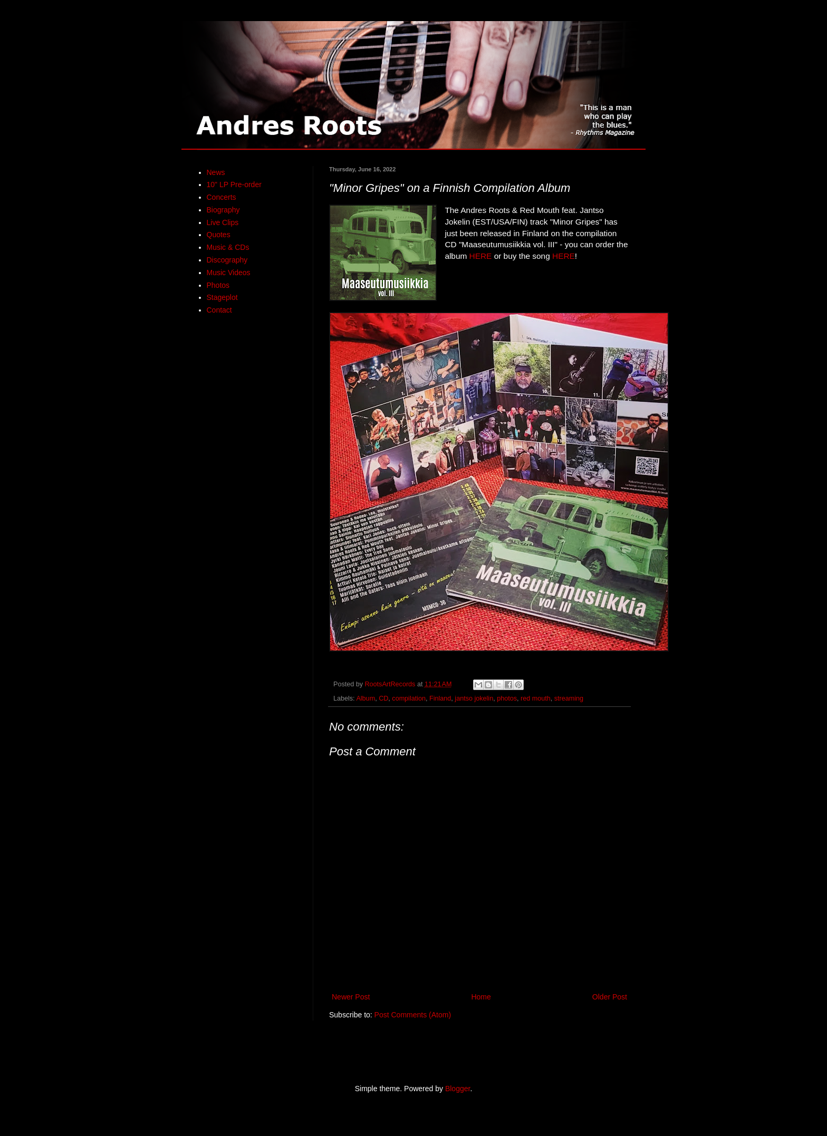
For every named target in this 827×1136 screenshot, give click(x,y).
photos (507, 698)
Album (365, 698)
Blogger (457, 1088)
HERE (480, 255)
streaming (568, 698)
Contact (219, 310)
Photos (218, 285)
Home (481, 997)
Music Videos (229, 272)
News (216, 172)
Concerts (221, 197)
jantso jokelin (474, 698)
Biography (223, 210)
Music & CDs (228, 247)
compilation (409, 698)
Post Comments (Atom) (412, 1015)
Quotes (218, 234)
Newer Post (351, 997)
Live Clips (223, 222)
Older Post (609, 997)
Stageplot (222, 297)
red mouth (536, 698)
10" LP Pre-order (234, 184)
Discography (227, 260)
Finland (440, 698)
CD (383, 698)
